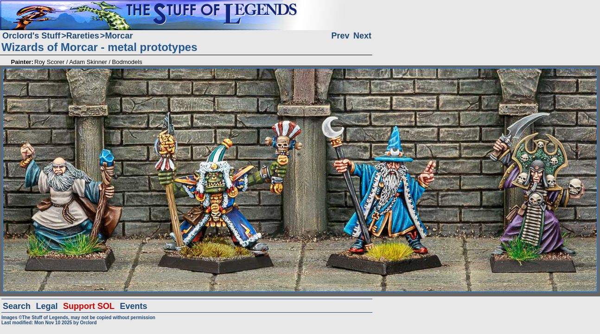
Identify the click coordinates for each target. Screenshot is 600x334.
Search (17, 306)
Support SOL (89, 306)
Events (133, 306)
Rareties (82, 35)
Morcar (119, 35)
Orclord (88, 322)
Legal (47, 306)
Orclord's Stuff (31, 35)
